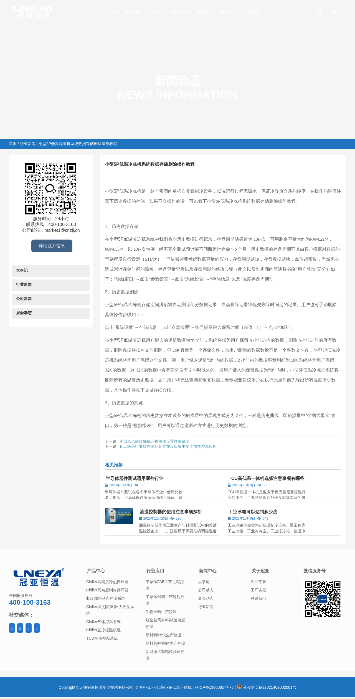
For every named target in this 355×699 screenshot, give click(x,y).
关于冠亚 (260, 570)
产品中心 (96, 570)
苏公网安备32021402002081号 (266, 687)
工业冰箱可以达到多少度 (253, 511)
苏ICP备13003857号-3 (214, 687)
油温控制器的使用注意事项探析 (171, 511)
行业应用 (155, 570)
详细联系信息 (52, 245)
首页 (13, 143)
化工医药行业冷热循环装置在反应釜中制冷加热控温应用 (168, 446)
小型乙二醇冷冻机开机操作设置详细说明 (154, 441)
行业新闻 (28, 143)
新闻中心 (208, 570)
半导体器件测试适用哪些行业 (134, 478)
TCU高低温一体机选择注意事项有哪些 (266, 478)
